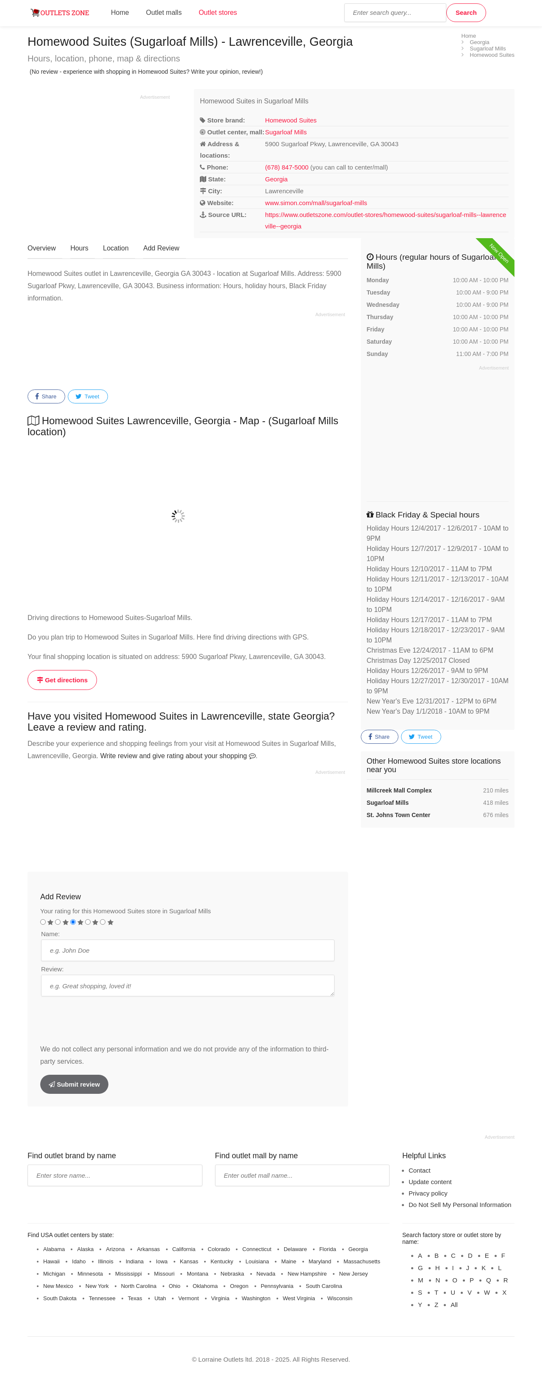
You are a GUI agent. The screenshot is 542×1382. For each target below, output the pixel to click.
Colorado (219, 1249)
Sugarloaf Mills (286, 132)
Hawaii (51, 1261)
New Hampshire (307, 1274)
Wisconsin (339, 1298)
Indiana (135, 1261)
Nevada (266, 1274)
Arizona (115, 1249)
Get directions (62, 680)
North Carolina (139, 1286)
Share (45, 396)
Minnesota (90, 1274)
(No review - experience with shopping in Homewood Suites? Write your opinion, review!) (146, 71)
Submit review (74, 1084)
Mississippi (128, 1274)
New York (97, 1286)
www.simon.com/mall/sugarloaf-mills (316, 202)
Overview (42, 248)
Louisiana (257, 1261)
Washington (256, 1298)
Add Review (161, 248)
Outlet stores (218, 12)
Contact (420, 1170)
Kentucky (221, 1261)
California (184, 1249)
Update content (430, 1181)
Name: (50, 933)
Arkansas (148, 1249)
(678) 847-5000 (287, 167)
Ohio (174, 1286)
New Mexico (58, 1286)
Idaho (79, 1261)
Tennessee (102, 1298)
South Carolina (324, 1286)
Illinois (105, 1261)
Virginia (220, 1298)
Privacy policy (428, 1193)
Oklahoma (205, 1286)
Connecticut (256, 1249)
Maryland (320, 1261)
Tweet (87, 396)
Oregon (239, 1286)
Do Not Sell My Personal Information (460, 1204)
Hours (79, 248)
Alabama (54, 1249)
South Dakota (60, 1298)
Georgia (276, 179)
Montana (197, 1274)
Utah (160, 1298)
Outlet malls (164, 12)
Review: (52, 969)
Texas (135, 1298)
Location (116, 248)
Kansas (189, 1261)
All (454, 1304)
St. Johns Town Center (399, 815)
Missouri (164, 1274)
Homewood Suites (291, 120)
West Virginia (299, 1298)
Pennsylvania (277, 1286)
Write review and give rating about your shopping (178, 755)
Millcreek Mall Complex (399, 790)
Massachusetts (361, 1261)
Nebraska (232, 1274)
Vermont (188, 1298)
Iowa (161, 1261)
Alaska (85, 1249)
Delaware (295, 1249)
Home (120, 12)
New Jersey (353, 1274)
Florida (327, 1249)
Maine (288, 1261)
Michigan (54, 1274)
